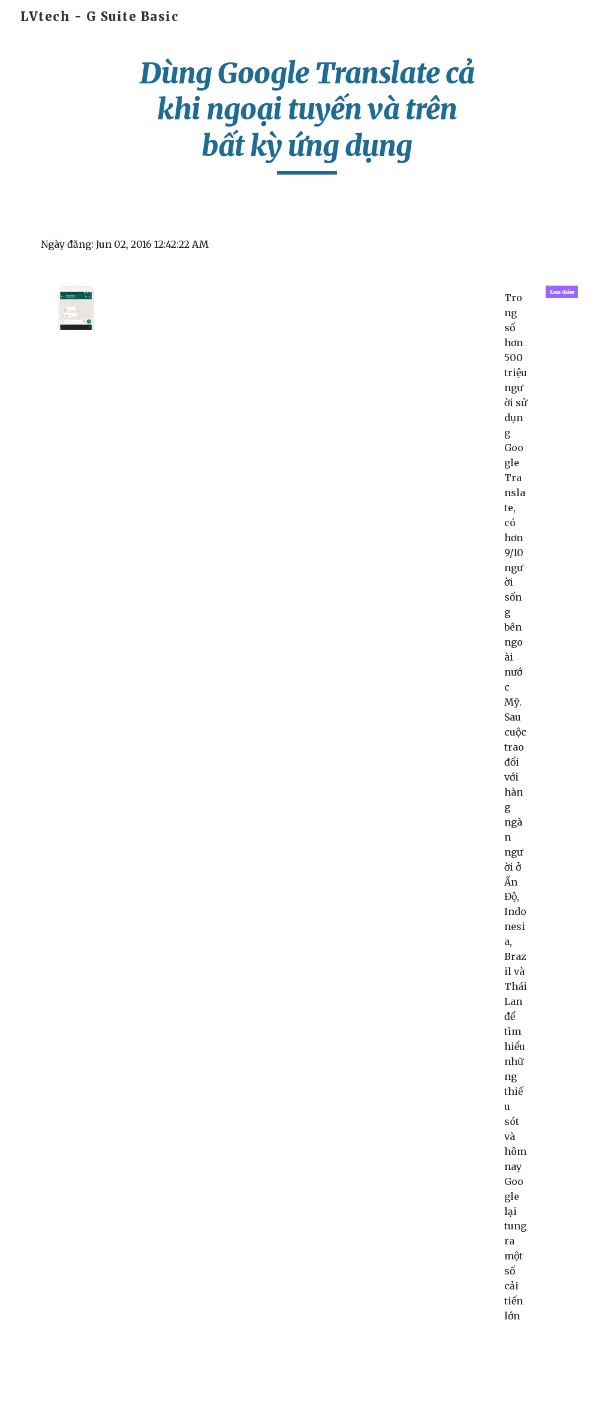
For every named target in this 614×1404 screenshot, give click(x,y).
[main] (306, 114)
